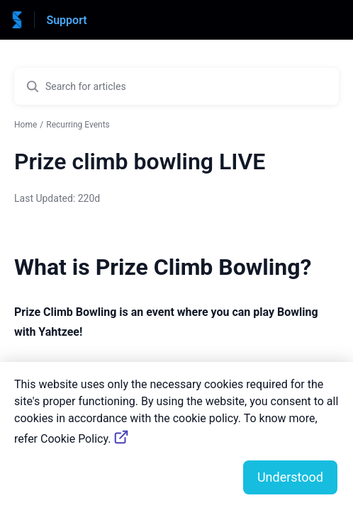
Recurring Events (78, 125)
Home (25, 125)
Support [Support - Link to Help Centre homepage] (66, 20)
